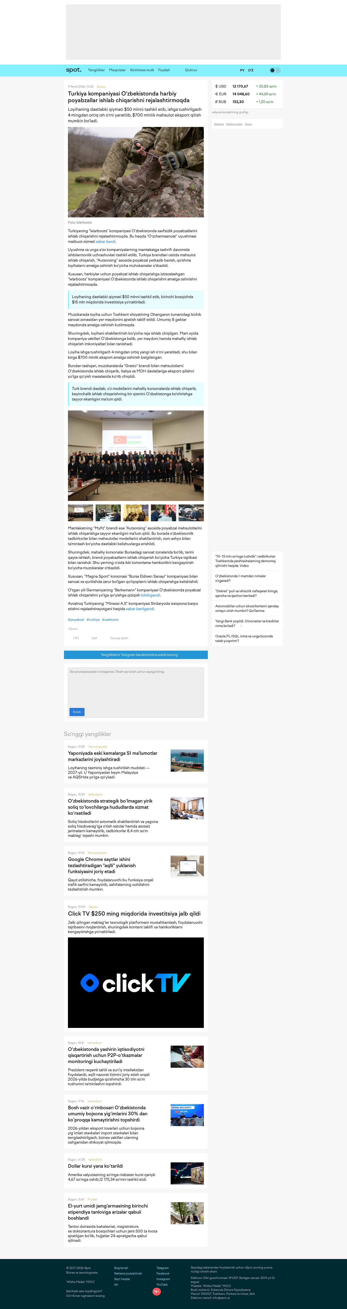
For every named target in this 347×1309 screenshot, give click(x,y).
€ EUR (220, 94)
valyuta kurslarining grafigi (231, 112)
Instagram (161, 1279)
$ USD (220, 86)
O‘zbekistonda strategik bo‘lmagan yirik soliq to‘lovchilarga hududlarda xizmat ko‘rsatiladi (110, 807)
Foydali (164, 70)
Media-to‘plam (234, 124)
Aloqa (248, 124)
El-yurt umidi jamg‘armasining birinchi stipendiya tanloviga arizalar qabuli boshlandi (108, 1212)
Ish (116, 1284)
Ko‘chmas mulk (142, 70)
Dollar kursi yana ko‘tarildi (95, 1166)
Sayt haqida (122, 1279)
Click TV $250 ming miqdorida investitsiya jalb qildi (134, 913)
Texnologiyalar (97, 746)
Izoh (92, 638)
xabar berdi (106, 241)
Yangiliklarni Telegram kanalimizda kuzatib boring (136, 655)
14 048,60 (241, 94)
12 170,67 (240, 86)
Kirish (77, 712)
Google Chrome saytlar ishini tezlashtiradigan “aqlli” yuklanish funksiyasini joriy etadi (102, 865)
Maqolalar (117, 70)
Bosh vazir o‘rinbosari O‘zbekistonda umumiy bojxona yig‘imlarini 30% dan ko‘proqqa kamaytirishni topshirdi (107, 1114)
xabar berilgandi (140, 609)
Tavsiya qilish (116, 638)
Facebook (161, 1273)
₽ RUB (220, 102)
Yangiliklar (96, 70)
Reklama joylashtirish (128, 1273)
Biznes (93, 906)
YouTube (160, 1284)
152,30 (238, 102)
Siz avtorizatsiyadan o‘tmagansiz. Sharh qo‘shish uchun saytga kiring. (135, 686)
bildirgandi (150, 595)
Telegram (160, 1268)
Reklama (219, 124)
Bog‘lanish (121, 1268)
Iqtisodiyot (95, 794)
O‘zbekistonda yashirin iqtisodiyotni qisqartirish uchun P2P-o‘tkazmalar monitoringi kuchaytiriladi (106, 1055)
